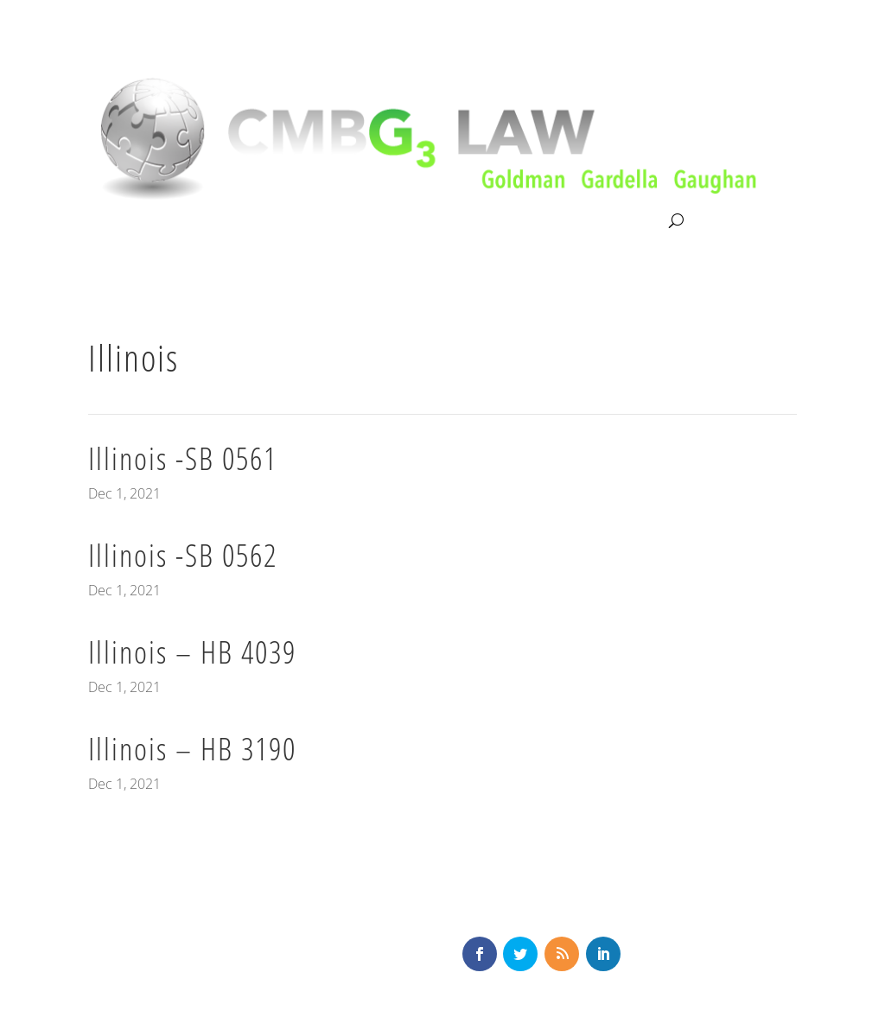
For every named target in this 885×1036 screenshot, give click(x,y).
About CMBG (125, 222)
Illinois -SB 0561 (182, 458)
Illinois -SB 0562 (182, 555)
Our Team (395, 221)
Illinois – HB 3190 (192, 749)
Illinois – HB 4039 (192, 652)
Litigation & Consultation (266, 221)
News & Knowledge (510, 221)
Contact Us (629, 221)
